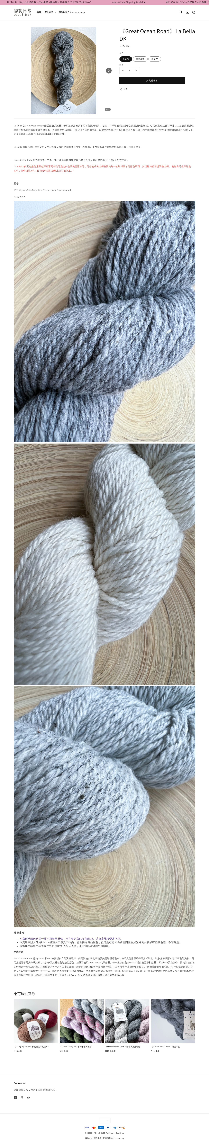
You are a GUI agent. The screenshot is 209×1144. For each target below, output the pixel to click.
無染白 (125, 59)
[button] (181, 12)
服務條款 (89, 1138)
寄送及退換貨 (108, 1138)
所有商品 (49, 12)
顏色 (121, 53)
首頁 (39, 12)
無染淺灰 (140, 59)
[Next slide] (109, 70)
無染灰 (154, 59)
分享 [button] (123, 89)
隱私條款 (97, 1138)
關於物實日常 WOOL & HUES (72, 12)
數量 (121, 65)
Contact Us (119, 1138)
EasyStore (120, 1133)
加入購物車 (152, 80)
